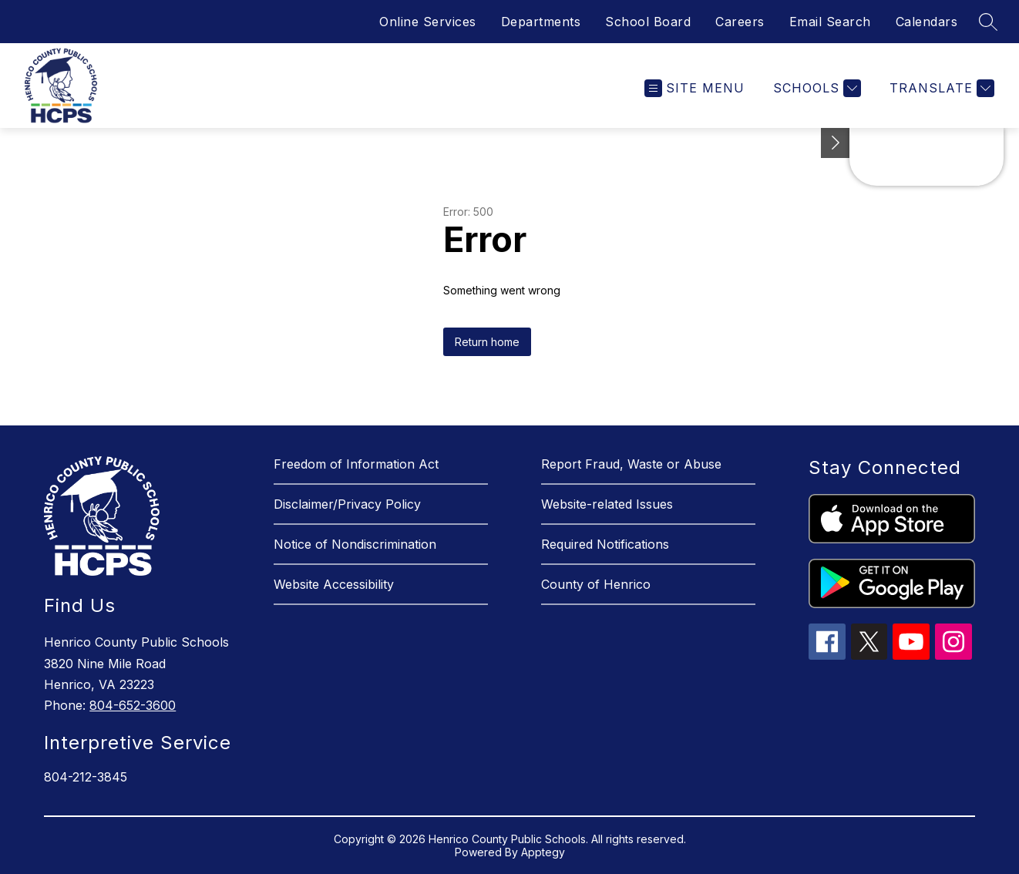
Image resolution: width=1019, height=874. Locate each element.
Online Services (427, 21)
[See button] (835, 143)
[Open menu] (694, 88)
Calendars (927, 21)
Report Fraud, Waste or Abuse (631, 464)
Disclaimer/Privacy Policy (347, 504)
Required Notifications (605, 544)
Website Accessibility (334, 584)
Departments (541, 21)
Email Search (830, 21)
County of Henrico (596, 584)
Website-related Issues (607, 504)
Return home (487, 341)
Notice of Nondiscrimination (355, 544)
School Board (648, 21)
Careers (740, 21)
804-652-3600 (132, 705)
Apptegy (543, 852)
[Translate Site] (940, 88)
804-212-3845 (85, 777)
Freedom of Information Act (356, 464)
